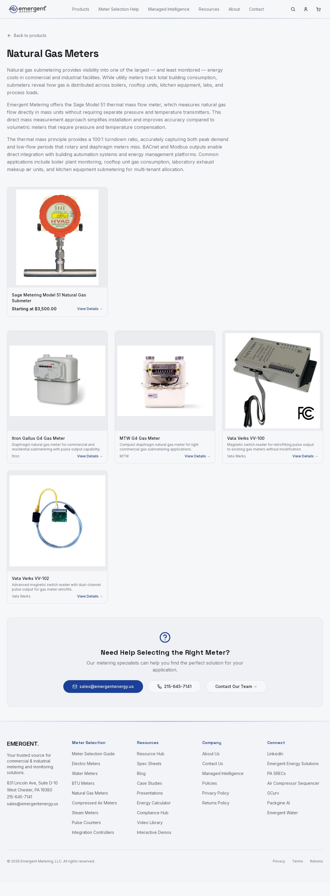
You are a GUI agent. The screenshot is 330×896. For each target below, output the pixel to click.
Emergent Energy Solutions (293, 763)
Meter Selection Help (119, 9)
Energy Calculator (154, 802)
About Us (211, 753)
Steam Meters (85, 812)
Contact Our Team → (236, 686)
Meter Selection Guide (93, 753)
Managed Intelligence (169, 9)
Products (80, 9)
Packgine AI (278, 802)
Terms (297, 861)
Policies (209, 783)
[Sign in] (305, 9)
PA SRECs (276, 773)
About (234, 9)
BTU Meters (83, 783)
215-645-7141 (174, 686)
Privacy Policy (215, 793)
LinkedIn (275, 753)
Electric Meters (86, 763)
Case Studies (149, 783)
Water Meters (85, 773)
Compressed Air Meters (94, 802)
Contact (256, 9)
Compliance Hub (152, 812)
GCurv (273, 793)
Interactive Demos (154, 832)
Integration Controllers (93, 832)
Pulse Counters (86, 822)
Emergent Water (282, 812)
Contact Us (212, 763)
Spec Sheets (149, 763)
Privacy (279, 861)
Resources (209, 9)
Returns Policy (215, 802)
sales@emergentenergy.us (103, 686)
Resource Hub (150, 753)
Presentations (150, 793)
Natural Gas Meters (90, 793)
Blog (141, 773)
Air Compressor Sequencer (293, 783)
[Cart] (318, 9)
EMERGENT (23, 743)
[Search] (293, 9)
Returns (316, 861)
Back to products (27, 35)
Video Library (150, 822)
